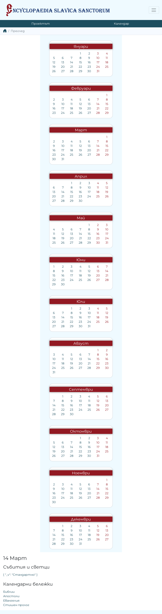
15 (40, 62)
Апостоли (92, 79)
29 (40, 71)
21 (31, 67)
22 (40, 67)
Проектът (40, 23)
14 (31, 62)
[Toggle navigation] (154, 10)
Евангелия (92, 83)
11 (66, 58)
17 (57, 62)
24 (57, 67)
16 (48, 62)
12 (13, 62)
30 (48, 71)
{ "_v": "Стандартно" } (101, 57)
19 (13, 67)
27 (22, 71)
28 (31, 71)
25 (66, 67)
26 (13, 71)
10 (57, 58)
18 (66, 62)
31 (57, 71)
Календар (121, 23)
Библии (90, 74)
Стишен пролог (97, 87)
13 (22, 62)
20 (22, 67)
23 (48, 67)
